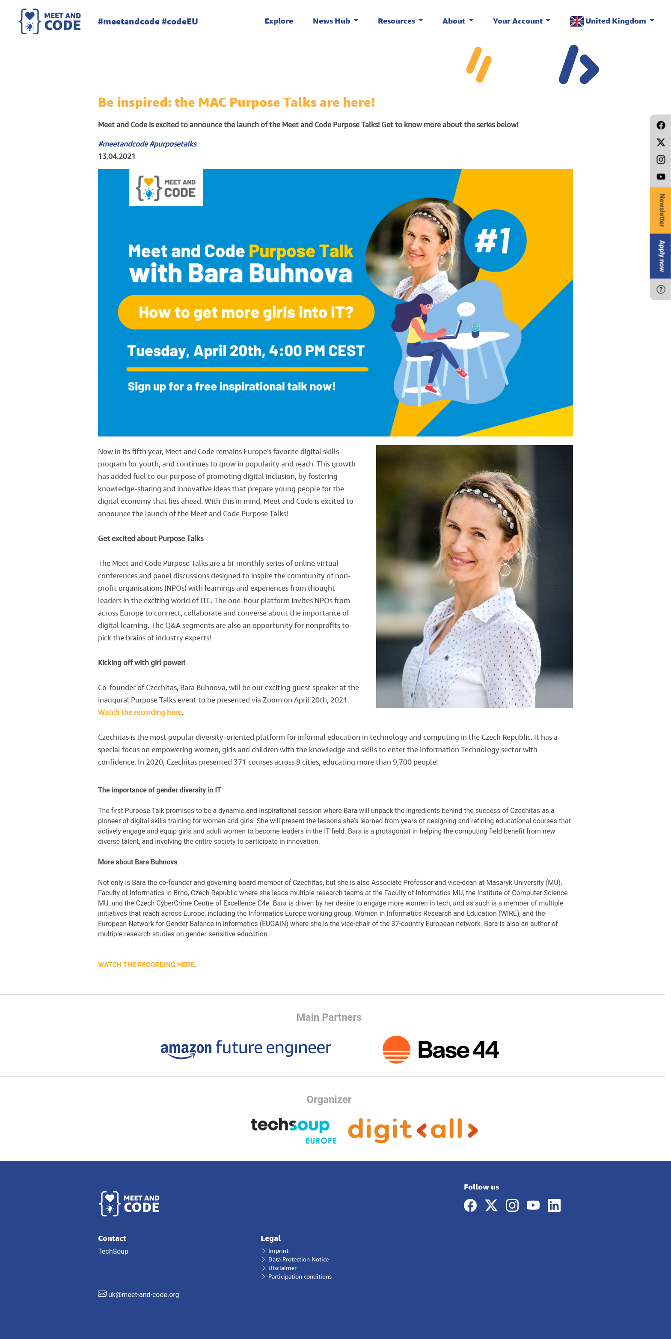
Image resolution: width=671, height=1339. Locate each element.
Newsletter (662, 210)
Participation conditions (296, 1276)
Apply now (662, 256)
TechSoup (173, 1266)
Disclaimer (279, 1267)
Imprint (274, 1250)
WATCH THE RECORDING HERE (146, 965)
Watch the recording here (139, 712)
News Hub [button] (332, 20)
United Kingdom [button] (609, 21)
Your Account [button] (518, 20)
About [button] (454, 20)
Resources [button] (397, 20)
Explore (278, 20)
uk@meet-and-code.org (143, 1295)
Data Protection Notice (295, 1259)
